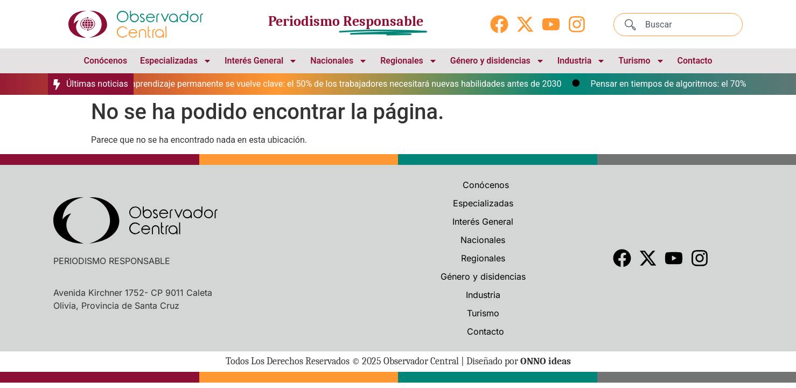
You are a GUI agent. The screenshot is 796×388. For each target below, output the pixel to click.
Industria (581, 61)
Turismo (641, 61)
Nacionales (338, 61)
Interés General (261, 61)
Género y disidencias (497, 61)
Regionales (408, 61)
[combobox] (678, 24)
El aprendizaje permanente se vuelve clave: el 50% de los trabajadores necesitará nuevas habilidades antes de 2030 (345, 84)
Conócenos (105, 61)
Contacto (695, 61)
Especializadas (176, 61)
